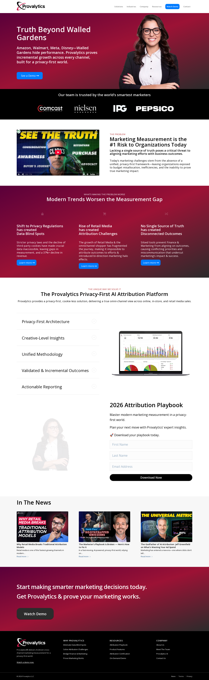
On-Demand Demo (118, 658)
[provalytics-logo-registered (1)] (31, 6)
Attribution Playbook (119, 645)
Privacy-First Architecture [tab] (59, 321)
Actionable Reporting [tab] (59, 386)
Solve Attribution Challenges (75, 649)
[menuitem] (118, 6)
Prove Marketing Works (73, 658)
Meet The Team (163, 649)
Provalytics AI (162, 653)
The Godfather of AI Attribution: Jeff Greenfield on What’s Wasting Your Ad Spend (165, 546)
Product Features (117, 649)
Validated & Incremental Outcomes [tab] (59, 370)
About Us (160, 645)
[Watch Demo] (35, 613)
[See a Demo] (30, 75)
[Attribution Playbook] (58, 153)
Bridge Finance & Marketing (75, 653)
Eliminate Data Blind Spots (74, 645)
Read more (23, 556)
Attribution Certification (120, 653)
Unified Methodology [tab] (59, 354)
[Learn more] (26, 263)
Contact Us (161, 658)
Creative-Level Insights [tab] (59, 338)
